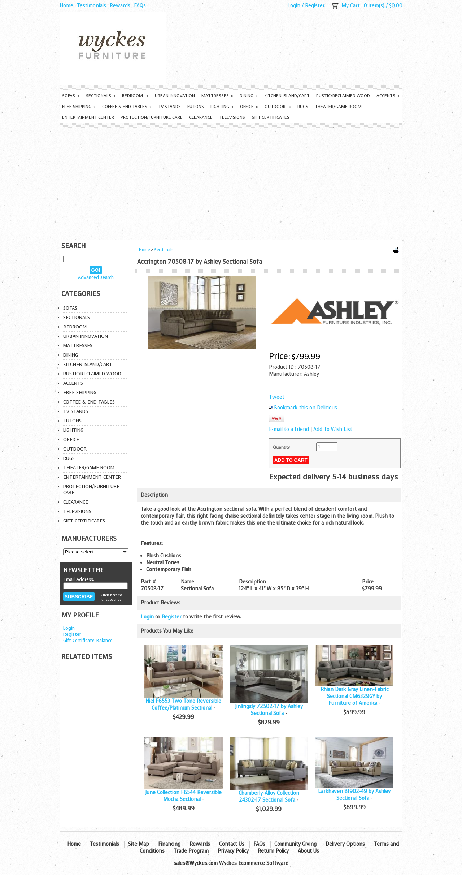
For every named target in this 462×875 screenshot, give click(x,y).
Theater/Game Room (338, 106)
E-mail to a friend (289, 429)
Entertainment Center (88, 117)
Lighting (222, 106)
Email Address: (78, 579)
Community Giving (295, 844)
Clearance (201, 117)
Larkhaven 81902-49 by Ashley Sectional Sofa (354, 795)
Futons (195, 106)
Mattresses (217, 96)
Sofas (70, 96)
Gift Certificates (270, 117)
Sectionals (101, 96)
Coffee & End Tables (127, 106)
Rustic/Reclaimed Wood (343, 96)
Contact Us (231, 844)
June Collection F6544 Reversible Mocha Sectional (183, 796)
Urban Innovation (175, 96)
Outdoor (278, 106)
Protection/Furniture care (152, 117)
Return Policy (273, 851)
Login (293, 5)
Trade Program (191, 851)
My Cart (350, 5)
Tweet (276, 397)
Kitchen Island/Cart (287, 96)
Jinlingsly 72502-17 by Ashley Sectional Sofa (269, 710)
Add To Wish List (332, 429)
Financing (169, 844)
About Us (308, 851)
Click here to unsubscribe (111, 597)
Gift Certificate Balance (88, 640)
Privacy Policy (233, 851)
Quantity (281, 447)
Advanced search (96, 277)
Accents (388, 96)
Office (249, 106)
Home (66, 5)
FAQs (140, 5)
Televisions (232, 117)
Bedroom (135, 96)
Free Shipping (79, 106)
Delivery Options (345, 844)
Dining (249, 96)
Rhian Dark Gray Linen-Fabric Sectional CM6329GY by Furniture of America (354, 696)
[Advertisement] (231, 182)
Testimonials (91, 5)
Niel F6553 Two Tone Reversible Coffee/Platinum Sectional (183, 704)
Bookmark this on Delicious (305, 407)
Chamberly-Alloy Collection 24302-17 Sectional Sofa (269, 796)
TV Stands (169, 106)
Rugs (302, 106)
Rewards (120, 5)
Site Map (138, 844)
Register (315, 5)
